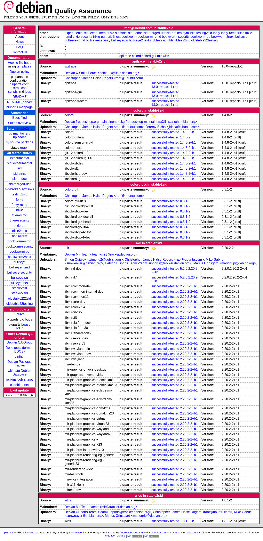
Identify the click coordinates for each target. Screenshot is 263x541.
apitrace (125, 56)
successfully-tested (165, 83)
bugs (28, 319)
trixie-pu (19, 225)
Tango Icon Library (114, 535)
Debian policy (19, 71)
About (19, 36)
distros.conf (19, 88)
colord (136, 56)
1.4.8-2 (185, 137)
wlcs (166, 56)
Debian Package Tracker (19, 363)
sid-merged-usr (19, 184)
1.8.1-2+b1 (188, 521)
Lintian (19, 356)
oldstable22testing (19, 303)
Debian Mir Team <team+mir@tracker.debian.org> (101, 254)
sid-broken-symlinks (19, 189)
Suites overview (19, 123)
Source (19, 314)
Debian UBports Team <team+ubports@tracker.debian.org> (148, 263)
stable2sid (24, 128)
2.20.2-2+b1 (189, 286)
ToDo (19, 328)
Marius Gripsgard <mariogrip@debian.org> (224, 263)
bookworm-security (19, 246)
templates (24, 66)
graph (24, 147)
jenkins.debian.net (19, 379)
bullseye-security (19, 272)
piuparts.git (193, 532)
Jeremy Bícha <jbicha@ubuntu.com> (173, 127)
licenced (29, 532)
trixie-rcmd (19, 215)
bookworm (19, 236)
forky (19, 199)
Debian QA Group (19, 342)
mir (159, 56)
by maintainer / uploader (19, 135)
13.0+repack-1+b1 (164, 87)
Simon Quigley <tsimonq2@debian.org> (94, 259)
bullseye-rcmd (19, 267)
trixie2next (19, 231)
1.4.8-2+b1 (188, 132)
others (175, 532)
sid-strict (19, 173)
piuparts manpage (19, 107)
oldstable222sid (19, 298)
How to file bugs (19, 62)
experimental (19, 158)
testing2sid (19, 194)
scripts (13, 91)
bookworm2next (19, 257)
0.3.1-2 (185, 201)
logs (28, 91)
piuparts (9, 532)
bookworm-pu (20, 251)
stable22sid (19, 293)
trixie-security (19, 220)
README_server (19, 102)
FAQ (19, 47)
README (19, 96)
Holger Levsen (157, 532)
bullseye (20, 262)
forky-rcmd (19, 205)
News (19, 41)
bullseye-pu (19, 277)
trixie (19, 210)
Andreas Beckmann (131, 532)
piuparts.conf (19, 84)
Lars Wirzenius (78, 532)
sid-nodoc (19, 178)
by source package (19, 142)
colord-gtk (149, 56)
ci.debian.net (19, 385)
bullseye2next (19, 283)
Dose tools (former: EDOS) (19, 349)
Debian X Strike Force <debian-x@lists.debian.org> (102, 73)
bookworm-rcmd (19, 241)
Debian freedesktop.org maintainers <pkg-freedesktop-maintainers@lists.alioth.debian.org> (131, 121)
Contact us (19, 52)
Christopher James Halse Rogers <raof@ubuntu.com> (104, 78)
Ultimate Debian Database (19, 372)
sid (19, 168)
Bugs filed (19, 117)
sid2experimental (19, 163)
